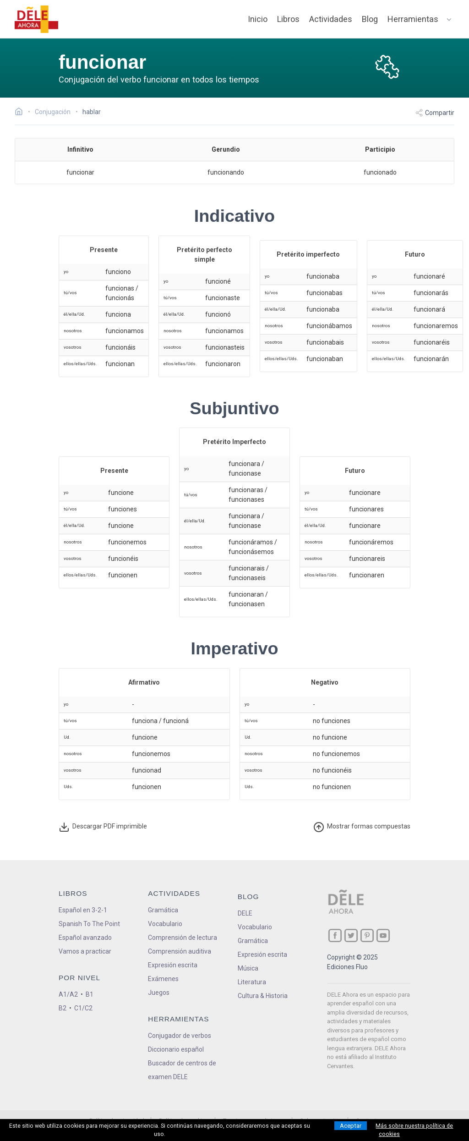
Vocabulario (165, 923)
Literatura (252, 982)
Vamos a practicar (85, 951)
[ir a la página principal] (36, 19)
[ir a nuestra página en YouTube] (383, 935)
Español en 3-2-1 (83, 910)
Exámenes (163, 978)
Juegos (158, 992)
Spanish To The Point (89, 923)
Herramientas (412, 19)
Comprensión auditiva (179, 951)
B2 (62, 1008)
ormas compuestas (361, 827)
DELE (245, 913)
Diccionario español (176, 1049)
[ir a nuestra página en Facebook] (335, 935)
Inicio (257, 19)
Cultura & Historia (263, 995)
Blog (370, 19)
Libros (288, 19)
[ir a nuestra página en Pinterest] (367, 935)
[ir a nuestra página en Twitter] (351, 935)
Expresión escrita (172, 965)
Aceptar (350, 1125)
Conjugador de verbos (179, 1035)
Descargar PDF (103, 827)
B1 (89, 994)
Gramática (163, 910)
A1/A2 (68, 994)
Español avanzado (85, 937)
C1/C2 (83, 1008)
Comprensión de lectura (182, 937)
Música (248, 968)
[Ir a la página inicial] (21, 112)
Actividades (330, 19)
